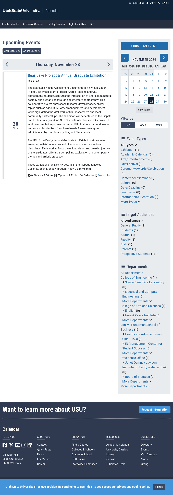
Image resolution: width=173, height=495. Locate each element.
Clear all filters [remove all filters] (12, 51)
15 (157, 87)
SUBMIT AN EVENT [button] (144, 46)
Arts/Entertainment (134, 159)
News (40, 454)
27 (126, 74)
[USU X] (11, 446)
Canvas (110, 459)
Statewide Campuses (84, 464)
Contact (42, 444)
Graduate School (82, 454)
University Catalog (117, 449)
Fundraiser (128, 192)
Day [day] (128, 125)
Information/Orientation (137, 197)
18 (132, 94)
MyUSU (151, 3)
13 (145, 87)
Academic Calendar (33, 24)
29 (138, 74)
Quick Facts (44, 449)
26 (138, 101)
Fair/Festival (129, 164)
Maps (144, 459)
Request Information (154, 410)
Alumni (125, 235)
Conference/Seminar (135, 178)
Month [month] (159, 125)
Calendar (52, 10)
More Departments (135, 301)
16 (165, 87)
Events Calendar (10, 24)
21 (151, 94)
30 (145, 74)
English (130, 311)
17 (126, 94)
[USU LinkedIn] (30, 446)
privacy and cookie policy (133, 487)
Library (110, 454)
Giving (144, 464)
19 (138, 94)
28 (132, 74)
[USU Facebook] (5, 446)
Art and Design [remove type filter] (31, 51)
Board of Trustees (137, 377)
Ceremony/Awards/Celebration (142, 169)
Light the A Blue (77, 24)
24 (126, 101)
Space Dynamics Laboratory (144, 282)
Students (127, 230)
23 (165, 94)
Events (145, 449)
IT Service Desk (115, 464)
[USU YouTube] (17, 446)
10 (126, 87)
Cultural (126, 183)
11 (132, 87)
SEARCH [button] (163, 3)
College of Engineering (136, 277)
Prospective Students (135, 254)
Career (41, 464)
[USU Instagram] (23, 446)
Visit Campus (149, 454)
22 (157, 94)
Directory (146, 444)
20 (145, 94)
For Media (43, 459)
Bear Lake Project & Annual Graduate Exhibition (67, 75)
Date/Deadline (131, 187)
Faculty (126, 240)
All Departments (132, 273)
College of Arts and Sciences (141, 306)
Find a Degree (80, 444)
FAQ (92, 24)
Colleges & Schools (83, 449)
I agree (159, 486)
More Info (103, 175)
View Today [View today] (144, 109)
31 (151, 74)
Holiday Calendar (56, 24)
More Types (129, 202)
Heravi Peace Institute (140, 315)
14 (151, 87)
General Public (131, 225)
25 (132, 101)
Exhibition (127, 150)
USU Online (78, 459)
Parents (126, 249)
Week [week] (143, 125)
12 (138, 87)
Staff (124, 244)
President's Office (133, 358)
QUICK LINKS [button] (136, 3)
